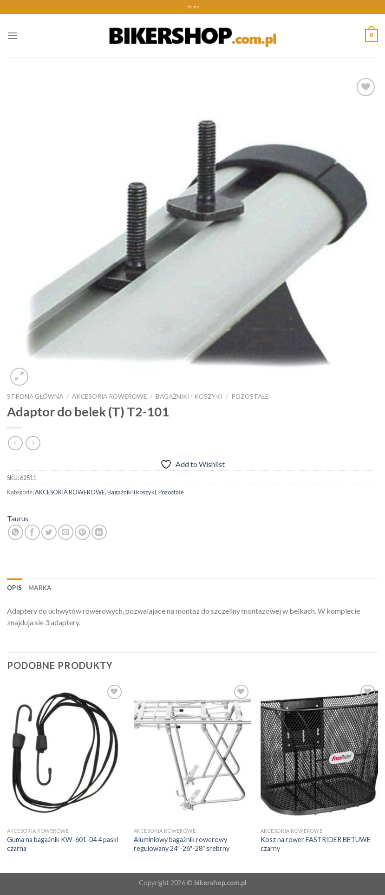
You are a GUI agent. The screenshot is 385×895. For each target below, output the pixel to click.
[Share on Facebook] (32, 532)
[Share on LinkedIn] (99, 532)
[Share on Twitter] (49, 532)
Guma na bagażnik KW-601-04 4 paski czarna (62, 844)
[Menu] (12, 35)
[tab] (14, 587)
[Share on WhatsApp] (15, 532)
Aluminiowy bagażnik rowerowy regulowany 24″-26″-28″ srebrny (181, 844)
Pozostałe (249, 396)
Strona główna (35, 396)
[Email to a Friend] (65, 532)
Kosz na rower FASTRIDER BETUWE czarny (316, 844)
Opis (14, 587)
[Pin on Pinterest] (82, 532)
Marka (39, 587)
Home (192, 6)
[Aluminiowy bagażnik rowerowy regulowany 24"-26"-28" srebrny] (192, 753)
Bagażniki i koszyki (189, 396)
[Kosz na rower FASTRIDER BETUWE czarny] (319, 753)
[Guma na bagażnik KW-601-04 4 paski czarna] (65, 753)
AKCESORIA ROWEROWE (109, 396)
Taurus (17, 518)
